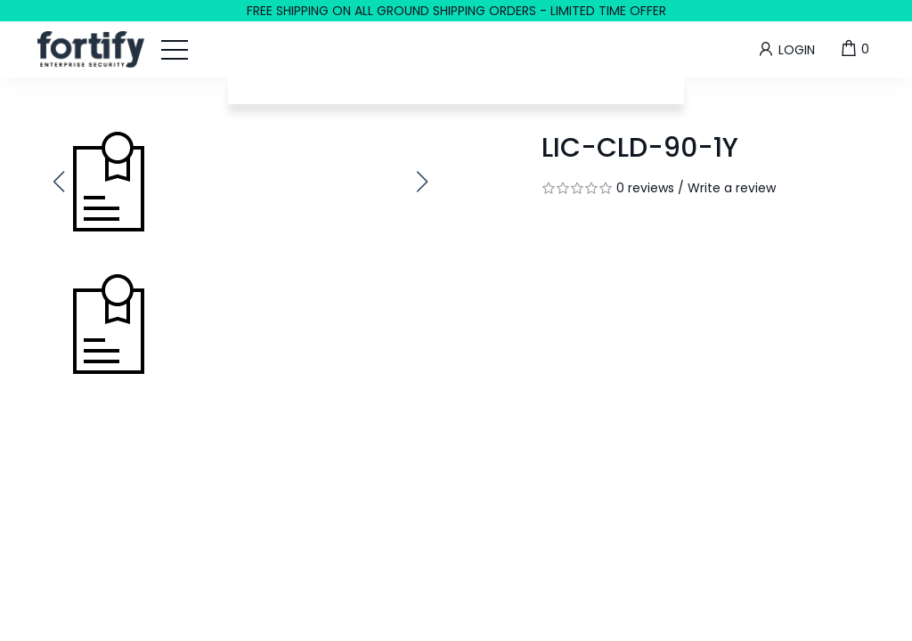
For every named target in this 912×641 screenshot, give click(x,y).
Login (785, 49)
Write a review (732, 188)
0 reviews (645, 188)
